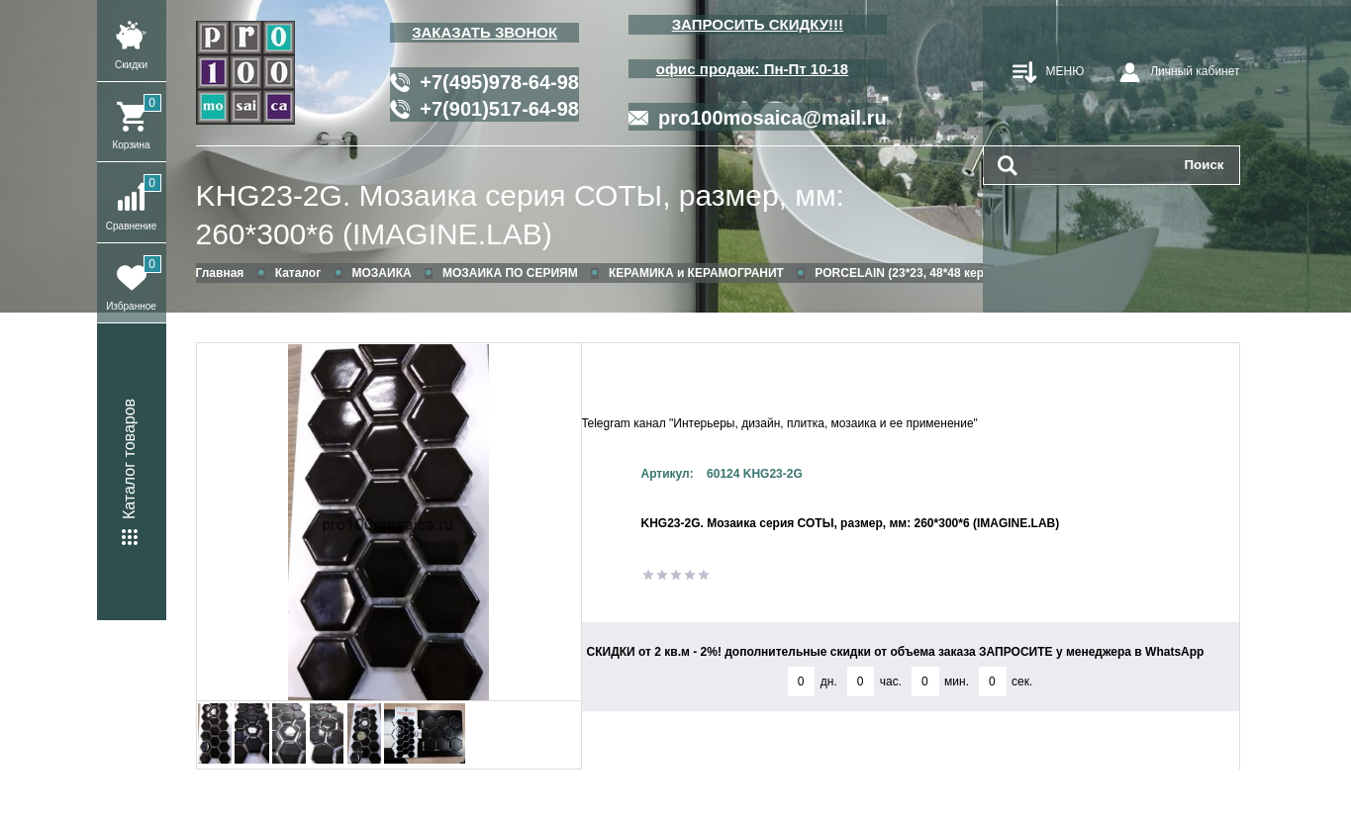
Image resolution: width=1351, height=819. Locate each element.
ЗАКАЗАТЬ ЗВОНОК (484, 32)
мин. (956, 681)
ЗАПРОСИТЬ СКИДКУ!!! (757, 24)
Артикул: (667, 474)
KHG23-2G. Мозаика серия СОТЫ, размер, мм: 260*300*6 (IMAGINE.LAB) (520, 214)
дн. (828, 681)
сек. (1022, 681)
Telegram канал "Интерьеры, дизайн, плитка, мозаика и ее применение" (780, 423)
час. (891, 681)
